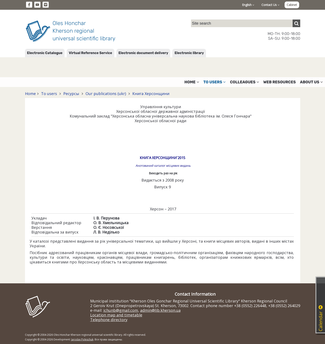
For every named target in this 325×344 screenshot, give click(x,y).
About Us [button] (311, 82)
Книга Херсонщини (150, 93)
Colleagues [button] (244, 82)
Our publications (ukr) (105, 93)
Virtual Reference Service (90, 53)
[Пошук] (296, 23)
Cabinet (292, 5)
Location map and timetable (116, 314)
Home (30, 93)
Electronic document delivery (143, 53)
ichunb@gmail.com (120, 310)
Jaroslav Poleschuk (82, 339)
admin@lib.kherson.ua (160, 310)
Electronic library (189, 53)
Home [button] (191, 82)
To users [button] (214, 82)
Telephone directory (108, 319)
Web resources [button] (279, 82)
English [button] (248, 5)
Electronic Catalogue (45, 53)
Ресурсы (71, 93)
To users (49, 93)
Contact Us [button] (270, 5)
